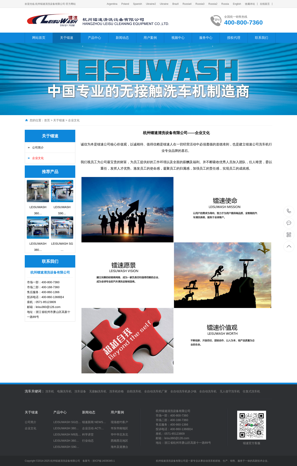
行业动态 (88, 440)
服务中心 (205, 37)
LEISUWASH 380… (66, 428)
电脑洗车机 (64, 391)
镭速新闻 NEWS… (94, 422)
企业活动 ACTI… (93, 428)
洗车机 (49, 391)
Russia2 (213, 3)
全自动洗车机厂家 (155, 391)
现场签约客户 (119, 422)
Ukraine (164, 3)
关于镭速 (66, 37)
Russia (225, 3)
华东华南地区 (119, 428)
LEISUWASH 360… (66, 440)
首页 (47, 120)
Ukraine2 (151, 3)
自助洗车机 (134, 391)
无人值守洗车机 (230, 391)
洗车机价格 (116, 391)
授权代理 (233, 37)
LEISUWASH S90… (66, 446)
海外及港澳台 (119, 446)
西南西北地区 (119, 440)
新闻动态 (122, 37)
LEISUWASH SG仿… (67, 422)
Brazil (175, 3)
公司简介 (38, 147)
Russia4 (187, 3)
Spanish (137, 3)
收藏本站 (250, 3)
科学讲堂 (88, 434)
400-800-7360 (289, 211)
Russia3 (200, 3)
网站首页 (38, 37)
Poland (125, 3)
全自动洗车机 (208, 391)
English (237, 3)
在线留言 (265, 3)
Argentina (112, 3)
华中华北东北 (119, 434)
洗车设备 (80, 391)
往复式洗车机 (251, 391)
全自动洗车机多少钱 (183, 391)
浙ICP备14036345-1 (103, 460)
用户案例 (150, 37)
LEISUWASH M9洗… (67, 434)
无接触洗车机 (97, 391)
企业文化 (74, 120)
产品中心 (94, 37)
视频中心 (178, 37)
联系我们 (261, 37)
